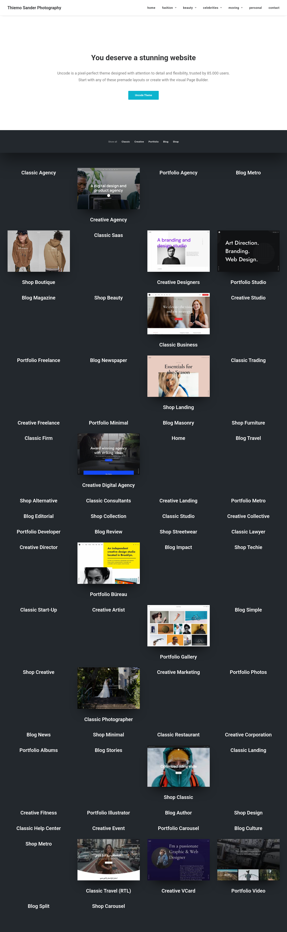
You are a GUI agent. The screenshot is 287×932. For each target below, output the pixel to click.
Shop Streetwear (178, 532)
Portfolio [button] (154, 141)
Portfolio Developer (38, 532)
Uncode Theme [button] (143, 95)
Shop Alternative (38, 501)
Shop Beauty (108, 298)
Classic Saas (108, 235)
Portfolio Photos (248, 672)
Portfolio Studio (248, 282)
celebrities (212, 7)
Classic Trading (248, 360)
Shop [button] (176, 141)
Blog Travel (248, 438)
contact (274, 7)
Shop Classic (178, 797)
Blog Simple (248, 610)
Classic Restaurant (178, 735)
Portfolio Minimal (108, 423)
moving (236, 7)
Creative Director (39, 547)
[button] (108, 188)
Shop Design (248, 813)
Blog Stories (108, 750)
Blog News (39, 735)
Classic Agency (38, 173)
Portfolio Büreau (108, 594)
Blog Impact (178, 547)
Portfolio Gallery (178, 657)
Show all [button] (112, 141)
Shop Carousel (108, 906)
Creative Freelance (39, 423)
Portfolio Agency (179, 173)
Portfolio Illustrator (108, 813)
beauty (189, 7)
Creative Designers (178, 282)
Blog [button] (165, 141)
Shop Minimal (108, 735)
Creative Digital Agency (108, 485)
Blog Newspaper (108, 360)
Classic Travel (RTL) (108, 891)
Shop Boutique (38, 282)
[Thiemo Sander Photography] (34, 8)
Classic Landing (248, 750)
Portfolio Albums (39, 750)
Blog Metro (248, 173)
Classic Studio (178, 516)
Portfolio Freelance (38, 360)
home (151, 7)
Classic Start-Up (38, 610)
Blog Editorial (39, 516)
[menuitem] (152, 8)
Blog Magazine (38, 298)
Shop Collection (108, 516)
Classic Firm (38, 438)
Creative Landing (178, 501)
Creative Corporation (248, 735)
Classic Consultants (108, 501)
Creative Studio (248, 298)
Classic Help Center (38, 828)
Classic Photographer (108, 719)
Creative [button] (139, 141)
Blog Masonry (178, 423)
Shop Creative (38, 672)
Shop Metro (39, 844)
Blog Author (178, 813)
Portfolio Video (248, 891)
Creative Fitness (38, 813)
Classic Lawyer (248, 532)
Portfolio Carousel (178, 828)
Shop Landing (178, 407)
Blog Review (108, 532)
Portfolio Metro (248, 501)
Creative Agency (108, 220)
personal (255, 7)
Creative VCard (178, 891)
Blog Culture (248, 828)
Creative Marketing (178, 672)
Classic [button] (126, 141)
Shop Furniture (248, 423)
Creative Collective (248, 516)
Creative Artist (108, 610)
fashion (169, 7)
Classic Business (178, 345)
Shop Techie (248, 547)
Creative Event (108, 828)
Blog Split (38, 906)
